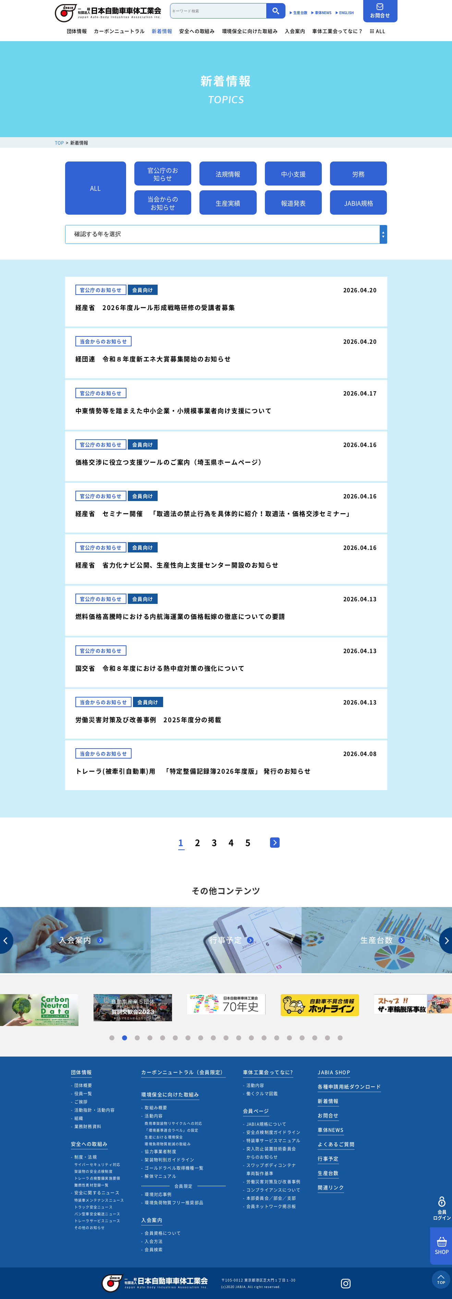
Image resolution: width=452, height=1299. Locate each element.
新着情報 (162, 30)
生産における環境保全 (164, 1137)
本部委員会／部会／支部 (271, 1198)
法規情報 (228, 174)
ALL (377, 30)
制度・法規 (85, 1157)
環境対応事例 (158, 1194)
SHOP (442, 1246)
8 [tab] (201, 1038)
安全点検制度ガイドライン (273, 1132)
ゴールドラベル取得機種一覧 (174, 1168)
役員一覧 (83, 1094)
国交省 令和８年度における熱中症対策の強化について (160, 668)
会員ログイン (442, 1208)
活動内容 (154, 1116)
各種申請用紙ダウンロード (349, 1086)
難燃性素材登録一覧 (91, 1185)
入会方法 (154, 1241)
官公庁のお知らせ (162, 174)
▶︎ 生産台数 (298, 12)
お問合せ (380, 11)
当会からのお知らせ (162, 203)
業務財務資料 (87, 1126)
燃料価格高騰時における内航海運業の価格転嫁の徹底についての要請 (180, 616)
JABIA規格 (358, 203)
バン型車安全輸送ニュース (97, 1213)
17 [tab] (315, 1038)
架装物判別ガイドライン (169, 1160)
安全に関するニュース (97, 1193)
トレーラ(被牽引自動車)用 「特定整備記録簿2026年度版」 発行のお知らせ (193, 771)
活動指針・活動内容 (94, 1110)
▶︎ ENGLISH (344, 12)
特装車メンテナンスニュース (99, 1200)
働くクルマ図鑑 (262, 1094)
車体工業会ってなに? (268, 1072)
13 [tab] (264, 1038)
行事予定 (328, 1158)
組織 (78, 1118)
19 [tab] (340, 1038)
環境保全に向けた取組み (250, 30)
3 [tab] (137, 1038)
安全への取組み (197, 30)
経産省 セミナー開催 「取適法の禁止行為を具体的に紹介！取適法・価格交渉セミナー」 (214, 513)
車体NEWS (331, 1129)
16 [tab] (302, 1038)
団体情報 (77, 30)
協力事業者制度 (160, 1151)
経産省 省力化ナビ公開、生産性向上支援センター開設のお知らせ (177, 565)
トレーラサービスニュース (97, 1220)
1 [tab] (112, 1038)
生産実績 (228, 203)
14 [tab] (277, 1038)
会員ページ (256, 1110)
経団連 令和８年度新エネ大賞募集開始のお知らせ (153, 359)
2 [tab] (124, 1038)
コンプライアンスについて (273, 1190)
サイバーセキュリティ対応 (97, 1164)
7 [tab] (188, 1038)
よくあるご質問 (336, 1144)
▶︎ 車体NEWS (321, 12)
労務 (358, 174)
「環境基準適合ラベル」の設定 (171, 1130)
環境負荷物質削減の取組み (168, 1143)
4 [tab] (150, 1038)
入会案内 (295, 30)
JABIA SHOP (334, 1072)
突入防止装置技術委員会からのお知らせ (271, 1153)
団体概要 (83, 1085)
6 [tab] (175, 1038)
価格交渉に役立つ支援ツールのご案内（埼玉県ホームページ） (170, 462)
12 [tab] (251, 1038)
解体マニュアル (160, 1176)
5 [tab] (163, 1038)
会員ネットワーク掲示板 (271, 1206)
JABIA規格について (266, 1124)
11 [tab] (239, 1038)
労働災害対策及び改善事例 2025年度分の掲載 (148, 719)
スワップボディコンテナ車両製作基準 (271, 1169)
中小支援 (293, 174)
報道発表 (293, 203)
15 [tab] (289, 1038)
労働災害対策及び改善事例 (273, 1182)
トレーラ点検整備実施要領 (97, 1178)
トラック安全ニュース (93, 1206)
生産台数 (328, 1172)
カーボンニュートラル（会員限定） (183, 1072)
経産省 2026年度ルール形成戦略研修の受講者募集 (155, 307)
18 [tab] (327, 1038)
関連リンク (331, 1187)
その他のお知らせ (89, 1227)
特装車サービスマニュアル (273, 1140)
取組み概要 (156, 1108)
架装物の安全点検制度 (93, 1171)
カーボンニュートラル (119, 30)
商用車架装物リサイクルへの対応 (173, 1123)
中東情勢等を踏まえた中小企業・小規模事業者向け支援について (173, 410)
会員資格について (163, 1233)
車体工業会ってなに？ (337, 30)
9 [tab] (213, 1038)
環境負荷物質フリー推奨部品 (174, 1203)
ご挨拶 (81, 1102)
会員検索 (154, 1250)
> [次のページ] (271, 840)
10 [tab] (226, 1038)
